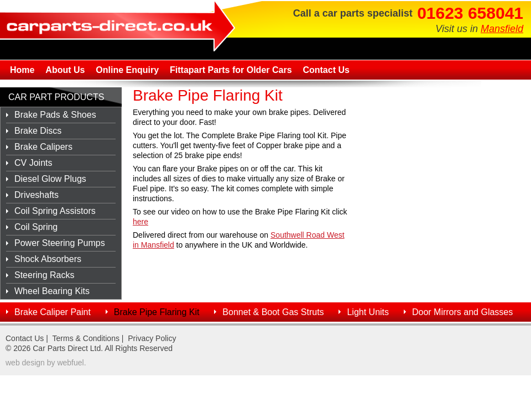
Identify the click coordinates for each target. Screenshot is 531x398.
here (140, 221)
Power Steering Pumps (59, 243)
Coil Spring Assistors (55, 211)
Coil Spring (36, 227)
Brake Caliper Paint (52, 312)
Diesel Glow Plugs (50, 179)
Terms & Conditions (86, 338)
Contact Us (326, 70)
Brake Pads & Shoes (55, 114)
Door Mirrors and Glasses (462, 312)
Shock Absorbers (47, 259)
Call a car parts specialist (353, 13)
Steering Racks (44, 275)
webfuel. (71, 362)
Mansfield (502, 28)
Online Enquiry (127, 70)
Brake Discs (37, 130)
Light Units (368, 312)
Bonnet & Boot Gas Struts (273, 312)
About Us (65, 70)
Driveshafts (36, 195)
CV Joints (33, 162)
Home (22, 70)
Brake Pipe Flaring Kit (157, 312)
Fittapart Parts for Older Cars (231, 70)
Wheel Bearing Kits (52, 291)
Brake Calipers (43, 146)
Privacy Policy (152, 338)
